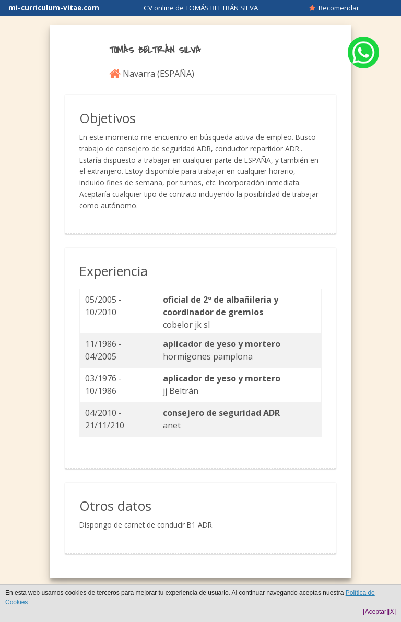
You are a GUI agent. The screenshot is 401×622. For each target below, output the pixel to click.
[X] (392, 611)
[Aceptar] (375, 611)
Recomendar (334, 8)
